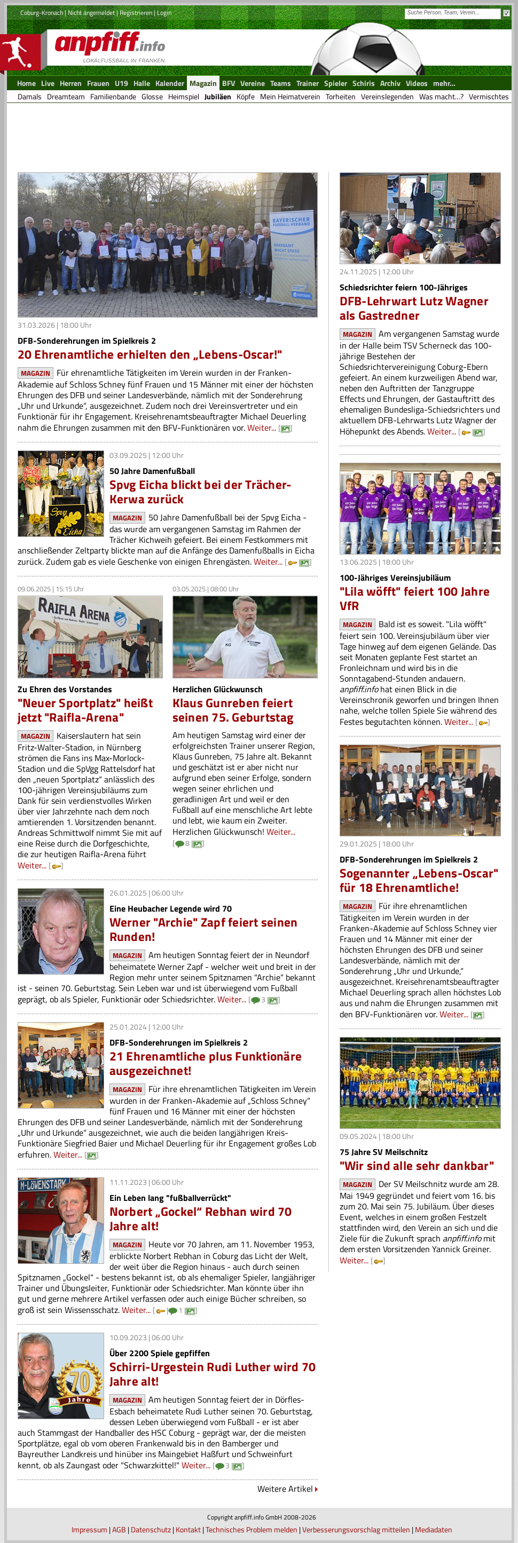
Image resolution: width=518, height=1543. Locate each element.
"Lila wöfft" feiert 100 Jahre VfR (415, 598)
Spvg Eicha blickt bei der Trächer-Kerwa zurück (200, 491)
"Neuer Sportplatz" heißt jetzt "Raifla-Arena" (85, 709)
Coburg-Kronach (41, 12)
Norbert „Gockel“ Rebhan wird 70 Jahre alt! (200, 1218)
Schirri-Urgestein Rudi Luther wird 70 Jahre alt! (212, 1373)
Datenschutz (151, 1529)
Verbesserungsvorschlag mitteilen (356, 1529)
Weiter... (261, 427)
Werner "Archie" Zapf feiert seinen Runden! (203, 929)
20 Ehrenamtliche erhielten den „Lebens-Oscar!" (150, 354)
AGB (119, 1529)
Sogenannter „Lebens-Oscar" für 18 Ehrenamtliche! (419, 880)
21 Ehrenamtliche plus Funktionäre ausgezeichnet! (205, 1063)
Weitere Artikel (285, 1488)
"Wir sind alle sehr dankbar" (417, 1165)
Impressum (89, 1529)
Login (164, 12)
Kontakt (188, 1529)
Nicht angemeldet (91, 12)
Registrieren (136, 12)
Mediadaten (433, 1529)
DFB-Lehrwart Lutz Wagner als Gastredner (414, 308)
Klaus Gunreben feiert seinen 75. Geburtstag (233, 709)
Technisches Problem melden (251, 1529)
